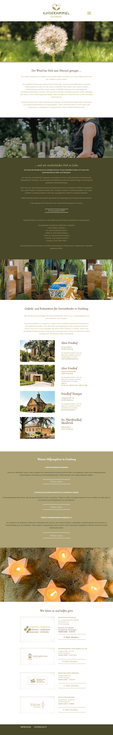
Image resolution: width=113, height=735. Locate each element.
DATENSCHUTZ (40, 727)
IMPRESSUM (26, 727)
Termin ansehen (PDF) (56, 210)
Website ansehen (56, 481)
